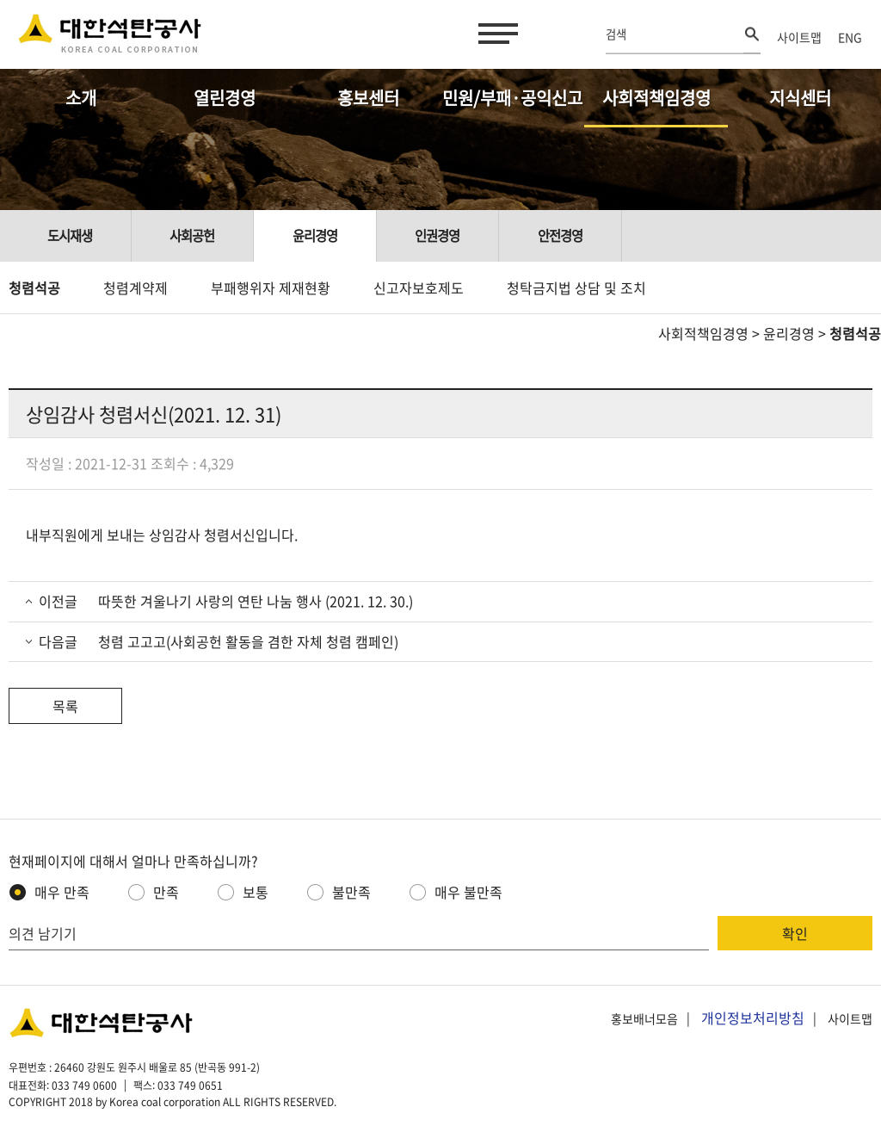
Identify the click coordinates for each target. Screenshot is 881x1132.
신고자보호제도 (418, 287)
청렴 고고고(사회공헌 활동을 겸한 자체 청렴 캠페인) (246, 641)
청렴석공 (34, 287)
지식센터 (800, 97)
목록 (65, 706)
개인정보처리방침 (752, 1017)
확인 (795, 933)
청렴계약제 (135, 287)
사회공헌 (191, 235)
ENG (850, 37)
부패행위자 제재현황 (270, 287)
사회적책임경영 (656, 97)
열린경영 (225, 97)
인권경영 (437, 235)
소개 (80, 97)
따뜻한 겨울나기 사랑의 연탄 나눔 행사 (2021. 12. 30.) (254, 601)
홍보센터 (368, 97)
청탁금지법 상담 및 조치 (576, 287)
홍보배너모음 (644, 1018)
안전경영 (560, 235)
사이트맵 (799, 37)
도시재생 (69, 235)
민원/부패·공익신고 (512, 97)
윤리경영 (315, 235)
